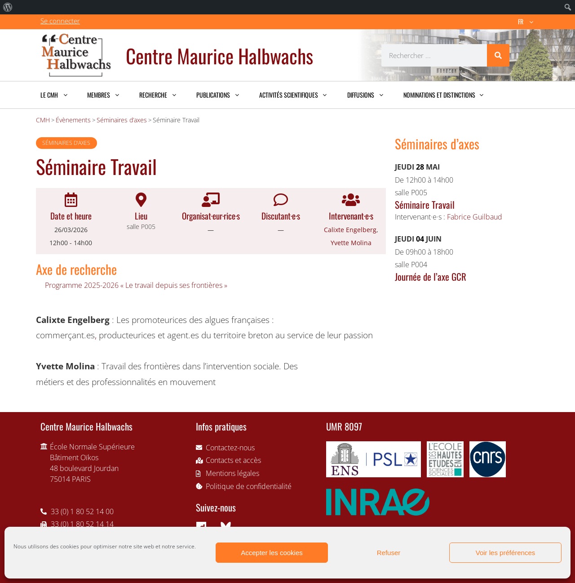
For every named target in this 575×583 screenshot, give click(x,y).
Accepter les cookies (272, 552)
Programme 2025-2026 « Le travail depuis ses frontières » (136, 285)
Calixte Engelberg (350, 229)
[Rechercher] (498, 55)
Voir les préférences (505, 552)
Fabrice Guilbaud (474, 217)
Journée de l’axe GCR (430, 276)
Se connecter (60, 20)
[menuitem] (8, 7)
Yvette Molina (351, 242)
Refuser (389, 552)
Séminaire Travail (425, 204)
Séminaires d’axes (66, 143)
